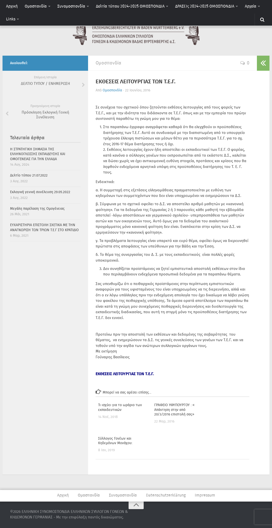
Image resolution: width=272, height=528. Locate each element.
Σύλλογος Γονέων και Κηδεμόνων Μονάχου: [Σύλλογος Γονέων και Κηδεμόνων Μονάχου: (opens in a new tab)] (115, 441)
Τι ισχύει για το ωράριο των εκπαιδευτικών (120, 407)
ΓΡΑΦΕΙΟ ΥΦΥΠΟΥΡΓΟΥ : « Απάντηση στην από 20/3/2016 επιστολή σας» (174, 409)
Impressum (205, 495)
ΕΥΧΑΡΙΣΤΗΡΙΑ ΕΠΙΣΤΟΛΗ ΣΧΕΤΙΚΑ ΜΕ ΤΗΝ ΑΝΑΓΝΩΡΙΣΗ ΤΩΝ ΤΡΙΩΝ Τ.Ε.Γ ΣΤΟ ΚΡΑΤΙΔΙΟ (44, 227)
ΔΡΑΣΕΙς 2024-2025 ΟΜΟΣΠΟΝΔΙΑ (204, 6)
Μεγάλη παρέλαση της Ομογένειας (37, 209)
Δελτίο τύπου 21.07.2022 (29, 175)
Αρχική (12, 6)
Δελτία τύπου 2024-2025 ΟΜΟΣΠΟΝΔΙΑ (130, 6)
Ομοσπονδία (36, 6)
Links (10, 19)
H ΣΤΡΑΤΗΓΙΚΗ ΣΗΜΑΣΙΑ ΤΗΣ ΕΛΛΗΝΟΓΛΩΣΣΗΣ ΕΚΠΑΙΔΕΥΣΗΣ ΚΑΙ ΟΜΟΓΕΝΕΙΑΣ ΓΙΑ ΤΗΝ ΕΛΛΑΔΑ (37, 154)
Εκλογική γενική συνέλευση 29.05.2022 (40, 192)
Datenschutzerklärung (166, 495)
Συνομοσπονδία (71, 6)
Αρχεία (250, 6)
